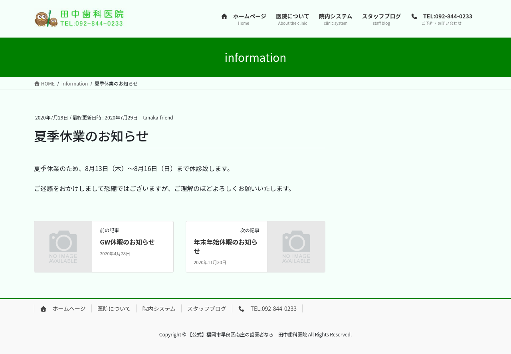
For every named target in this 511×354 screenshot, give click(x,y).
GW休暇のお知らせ (127, 242)
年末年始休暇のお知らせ (225, 246)
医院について (114, 308)
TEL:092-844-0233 (267, 308)
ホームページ (63, 308)
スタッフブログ (206, 308)
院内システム (159, 308)
